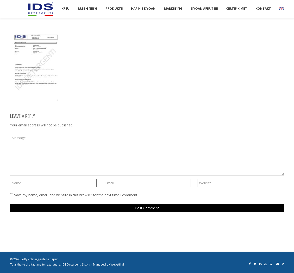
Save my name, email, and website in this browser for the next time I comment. (76, 195)
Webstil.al (117, 264)
